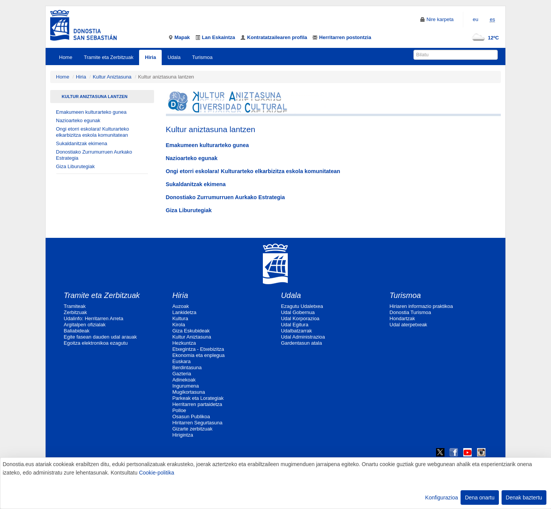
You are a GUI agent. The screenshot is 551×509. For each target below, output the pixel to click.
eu (475, 19)
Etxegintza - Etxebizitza (198, 349)
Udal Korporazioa (300, 318)
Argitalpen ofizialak (84, 324)
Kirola (178, 324)
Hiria (150, 57)
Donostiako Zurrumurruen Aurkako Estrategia (94, 155)
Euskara (181, 361)
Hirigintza (182, 435)
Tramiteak (74, 306)
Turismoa (202, 57)
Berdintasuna (187, 367)
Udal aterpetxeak (408, 324)
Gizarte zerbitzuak (192, 429)
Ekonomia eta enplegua (198, 355)
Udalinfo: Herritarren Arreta (93, 318)
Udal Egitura (294, 324)
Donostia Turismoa (410, 312)
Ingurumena (185, 386)
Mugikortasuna (188, 392)
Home (65, 57)
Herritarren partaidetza (197, 404)
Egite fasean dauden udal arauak (100, 337)
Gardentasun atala (301, 343)
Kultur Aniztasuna (112, 77)
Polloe (179, 410)
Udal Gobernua (298, 312)
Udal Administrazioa (303, 337)
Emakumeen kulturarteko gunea (91, 112)
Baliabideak (76, 331)
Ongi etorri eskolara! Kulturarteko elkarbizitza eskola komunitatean (92, 132)
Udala (173, 57)
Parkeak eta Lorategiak (198, 398)
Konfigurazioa (441, 497)
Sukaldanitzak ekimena (81, 143)
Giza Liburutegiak (75, 166)
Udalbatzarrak (296, 331)
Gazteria (181, 373)
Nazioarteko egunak (78, 120)
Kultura (180, 318)
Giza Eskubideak (191, 331)
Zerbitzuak (75, 312)
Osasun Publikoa (191, 416)
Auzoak (180, 306)
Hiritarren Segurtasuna (197, 423)
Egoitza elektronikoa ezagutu (96, 343)
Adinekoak (184, 380)
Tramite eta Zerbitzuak (109, 57)
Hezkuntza (184, 343)
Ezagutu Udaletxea (302, 306)
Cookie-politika (156, 473)
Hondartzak (402, 318)
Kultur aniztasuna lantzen (95, 96)
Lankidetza (184, 312)
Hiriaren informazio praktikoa (421, 306)
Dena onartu (479, 497)
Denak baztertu (524, 497)
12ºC (484, 38)
